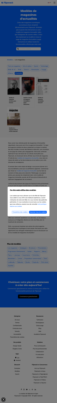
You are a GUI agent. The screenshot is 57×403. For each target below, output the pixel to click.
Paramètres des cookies (20, 212)
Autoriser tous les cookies (38, 212)
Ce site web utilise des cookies (28, 191)
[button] (3, 399)
